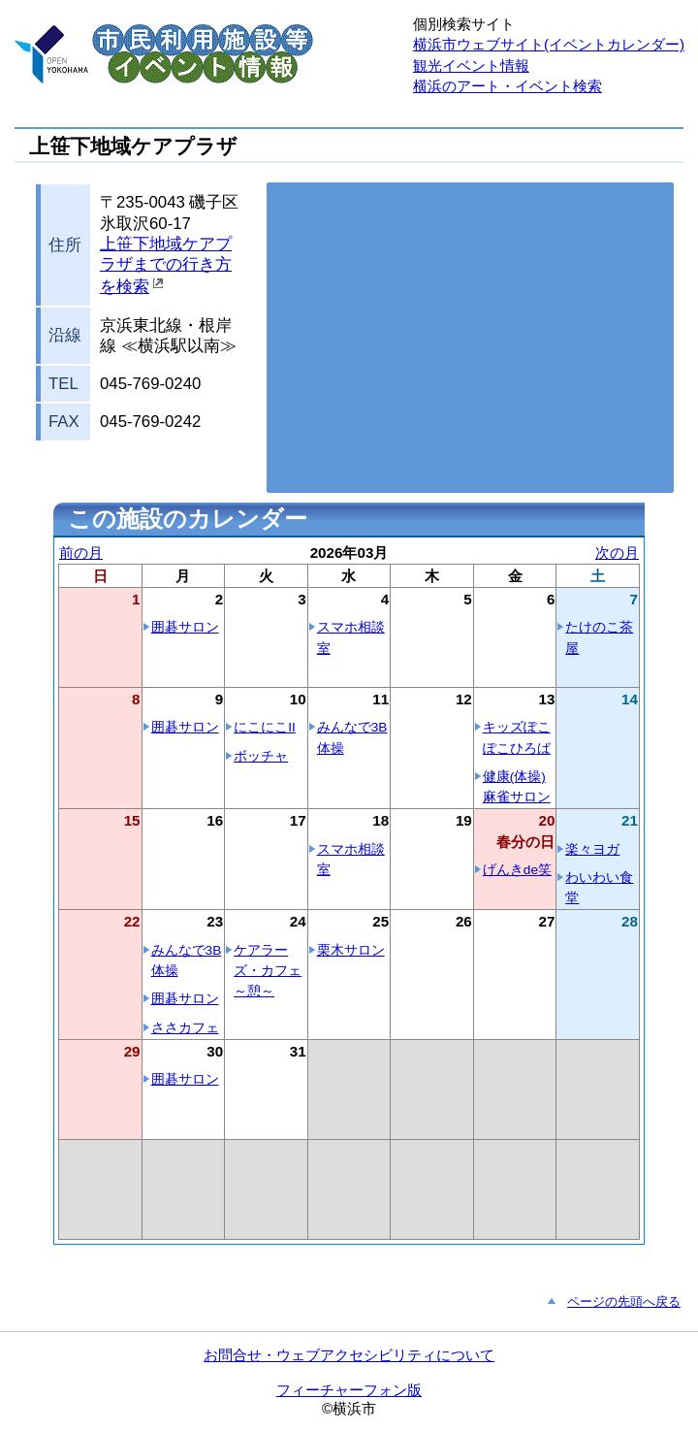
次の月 (617, 552)
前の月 (81, 552)
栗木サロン (351, 950)
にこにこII (265, 727)
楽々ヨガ (592, 849)
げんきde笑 (517, 869)
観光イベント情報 (471, 65)
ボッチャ (261, 756)
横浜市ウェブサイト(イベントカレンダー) (548, 44)
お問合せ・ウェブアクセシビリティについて (349, 1355)
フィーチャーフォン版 (349, 1390)
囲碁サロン (185, 627)
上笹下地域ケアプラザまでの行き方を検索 (166, 266)
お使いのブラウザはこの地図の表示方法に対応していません (470, 337)
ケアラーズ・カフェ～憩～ (267, 971)
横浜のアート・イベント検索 (507, 86)
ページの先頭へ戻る (624, 1301)
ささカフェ (185, 1028)
